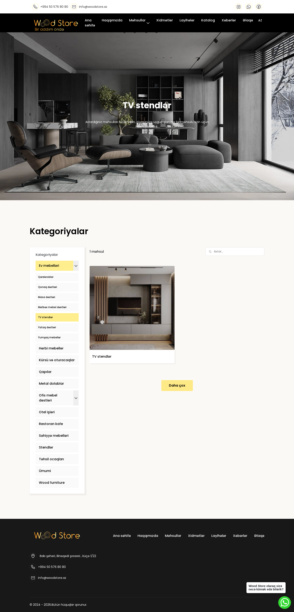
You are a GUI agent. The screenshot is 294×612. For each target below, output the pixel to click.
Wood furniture (52, 482)
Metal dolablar (51, 383)
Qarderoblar (45, 277)
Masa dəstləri (46, 297)
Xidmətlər (164, 20)
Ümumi (45, 470)
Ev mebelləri (49, 265)
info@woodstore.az (52, 578)
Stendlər (46, 447)
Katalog (208, 20)
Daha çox (177, 385)
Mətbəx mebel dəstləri (52, 307)
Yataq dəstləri (47, 327)
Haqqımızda (112, 20)
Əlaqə (248, 20)
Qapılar (45, 371)
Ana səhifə (90, 23)
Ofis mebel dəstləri (48, 398)
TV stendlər (45, 317)
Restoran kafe (51, 423)
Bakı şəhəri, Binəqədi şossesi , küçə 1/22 (68, 556)
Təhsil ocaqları (51, 459)
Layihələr (187, 20)
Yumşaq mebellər (49, 337)
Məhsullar (137, 20)
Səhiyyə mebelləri (54, 435)
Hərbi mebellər (51, 348)
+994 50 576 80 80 (52, 567)
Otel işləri (47, 412)
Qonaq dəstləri (47, 287)
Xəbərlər (229, 20)
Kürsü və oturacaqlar (57, 360)
